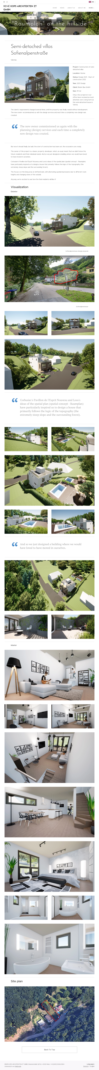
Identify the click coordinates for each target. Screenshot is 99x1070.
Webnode (18, 1066)
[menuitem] (55, 7)
